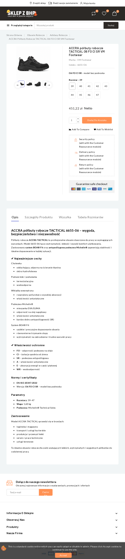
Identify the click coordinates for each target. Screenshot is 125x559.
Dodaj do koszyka (97, 120)
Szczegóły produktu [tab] (39, 217)
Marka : (73, 59)
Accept (63, 555)
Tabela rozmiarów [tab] (90, 217)
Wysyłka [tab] (65, 217)
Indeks (72, 64)
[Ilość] (72, 120)
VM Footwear (84, 59)
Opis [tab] (15, 217)
